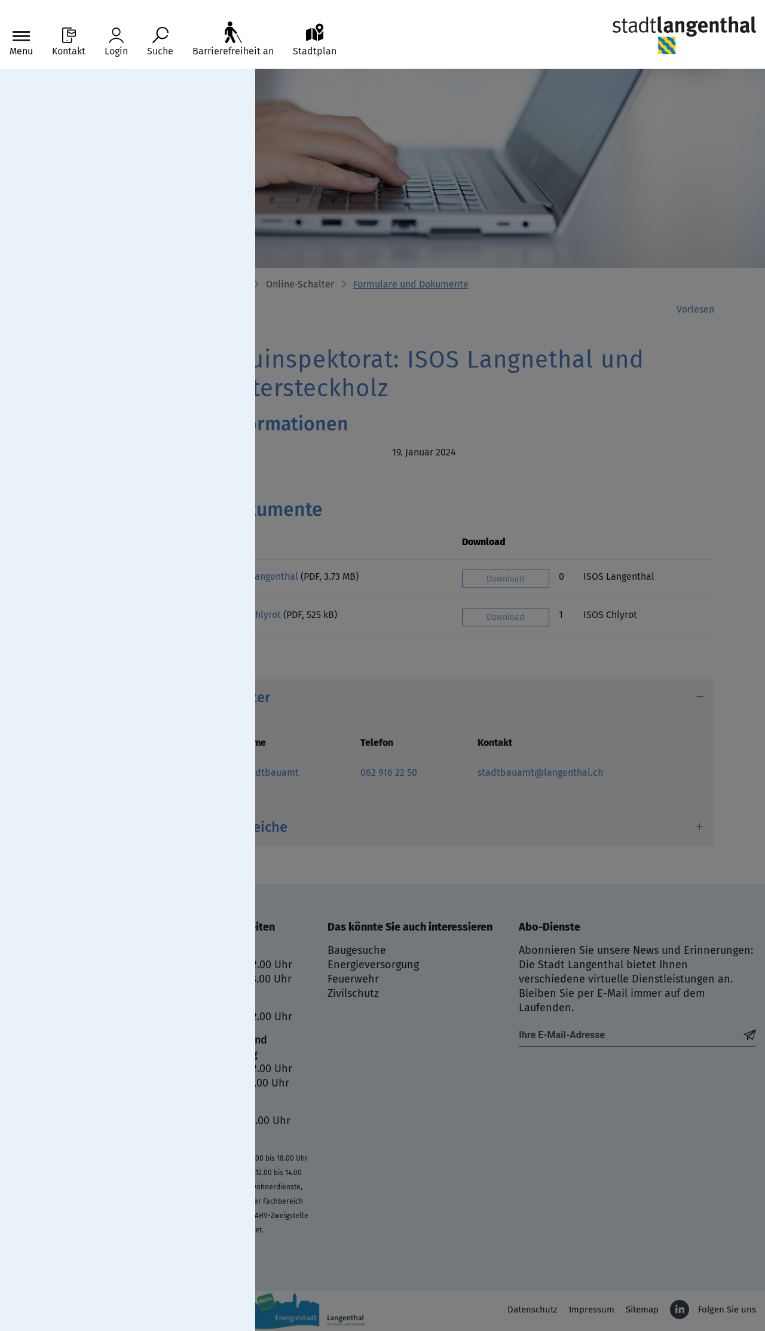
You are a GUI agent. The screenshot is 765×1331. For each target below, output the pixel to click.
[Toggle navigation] (21, 42)
